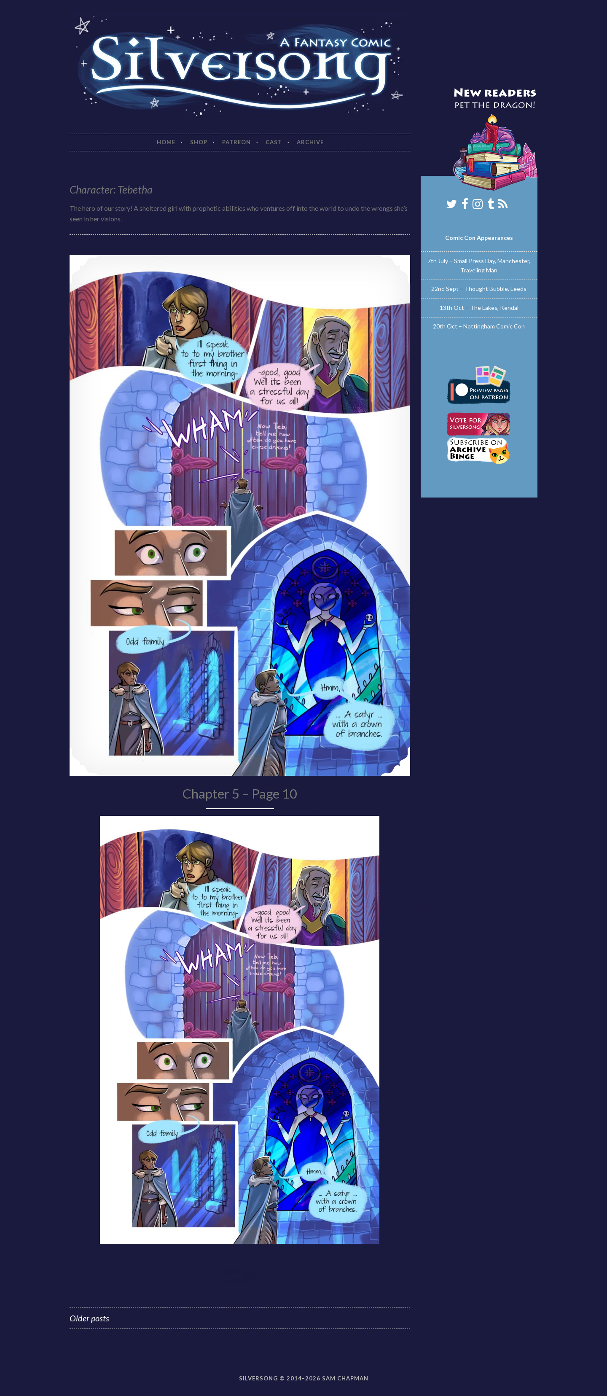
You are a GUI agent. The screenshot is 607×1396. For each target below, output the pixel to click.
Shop (198, 142)
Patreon (236, 142)
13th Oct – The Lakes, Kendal (479, 307)
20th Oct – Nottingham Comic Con (479, 326)
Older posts (89, 1318)
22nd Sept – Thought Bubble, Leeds (478, 288)
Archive (310, 142)
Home (166, 142)
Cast (274, 142)
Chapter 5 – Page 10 (240, 793)
